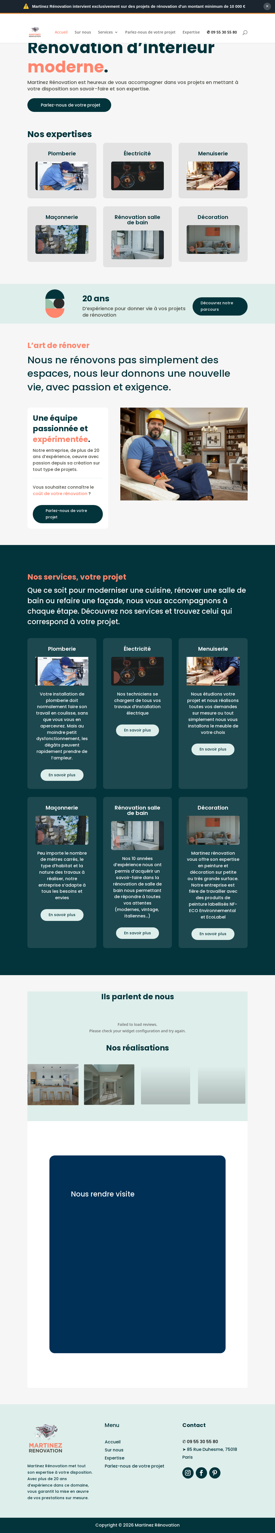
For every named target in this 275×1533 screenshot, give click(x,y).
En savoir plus (62, 775)
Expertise (191, 32)
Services (105, 32)
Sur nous (83, 32)
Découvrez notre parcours (217, 306)
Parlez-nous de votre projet (150, 32)
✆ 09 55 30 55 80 (222, 32)
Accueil (61, 32)
